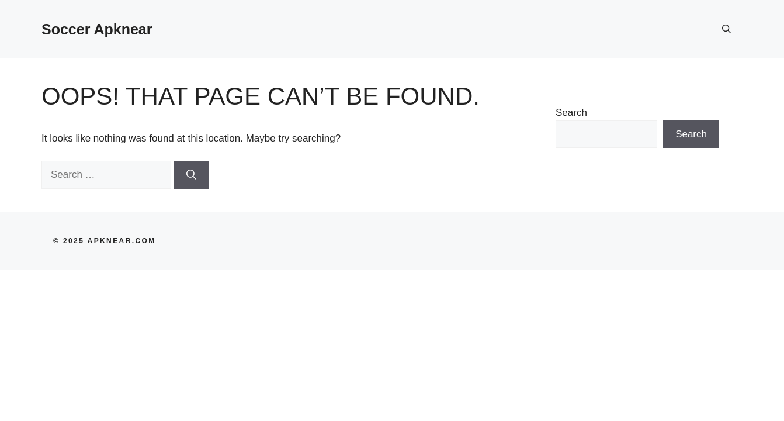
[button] (726, 29)
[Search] (191, 175)
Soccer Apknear (96, 29)
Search (571, 112)
